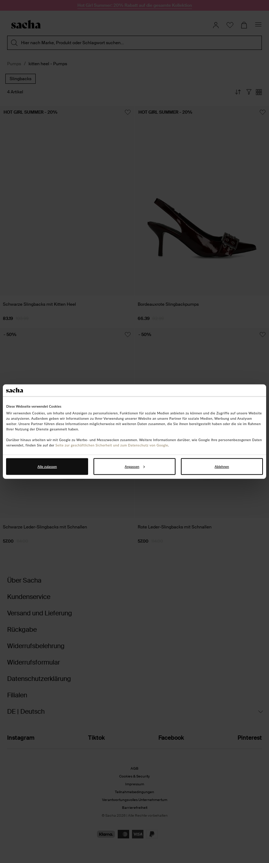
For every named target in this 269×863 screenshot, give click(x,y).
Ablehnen (222, 467)
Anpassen (135, 467)
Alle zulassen (47, 467)
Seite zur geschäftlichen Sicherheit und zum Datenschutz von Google (111, 445)
